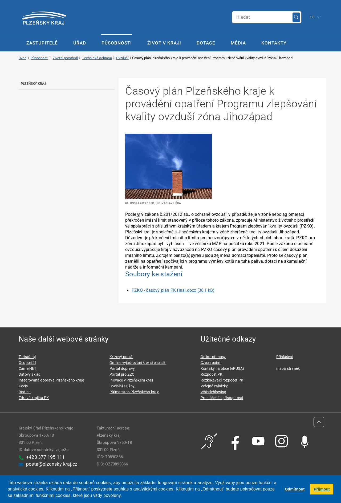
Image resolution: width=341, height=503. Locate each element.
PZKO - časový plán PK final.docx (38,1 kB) (173, 290)
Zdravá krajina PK (34, 398)
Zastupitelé (42, 43)
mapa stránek (288, 368)
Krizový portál (121, 357)
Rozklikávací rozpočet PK (222, 380)
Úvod (22, 58)
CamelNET (27, 368)
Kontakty (273, 43)
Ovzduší (122, 58)
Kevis (23, 386)
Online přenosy (213, 357)
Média (238, 43)
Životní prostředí (65, 58)
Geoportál (27, 362)
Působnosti (117, 43)
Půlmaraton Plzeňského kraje (134, 392)
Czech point (211, 362)
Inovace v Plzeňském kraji (131, 380)
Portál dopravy (122, 368)
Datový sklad (29, 374)
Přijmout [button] (322, 489)
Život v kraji (164, 43)
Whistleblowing (213, 392)
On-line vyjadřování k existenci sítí (137, 362)
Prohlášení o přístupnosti (222, 398)
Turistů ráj (27, 357)
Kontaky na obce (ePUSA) (222, 368)
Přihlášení (284, 357)
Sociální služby (122, 386)
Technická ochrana (97, 58)
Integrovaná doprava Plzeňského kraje (51, 380)
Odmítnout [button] (295, 489)
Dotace (206, 43)
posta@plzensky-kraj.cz (51, 464)
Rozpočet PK (211, 374)
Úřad (79, 43)
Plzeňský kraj (33, 84)
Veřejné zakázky (214, 386)
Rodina (25, 392)
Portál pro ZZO (122, 374)
